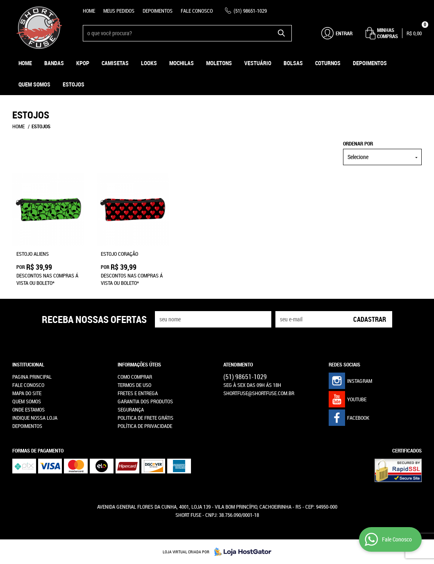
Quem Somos (34, 84)
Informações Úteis (139, 364)
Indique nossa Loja (34, 417)
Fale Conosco (197, 10)
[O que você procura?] (281, 33)
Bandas (54, 63)
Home (89, 10)
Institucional (28, 364)
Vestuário (257, 63)
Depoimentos (158, 10)
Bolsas (293, 63)
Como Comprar (135, 376)
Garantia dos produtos (145, 401)
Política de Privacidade (145, 426)
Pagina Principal (32, 376)
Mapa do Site (26, 393)
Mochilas (181, 63)
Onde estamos (28, 409)
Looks (149, 63)
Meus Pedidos (118, 10)
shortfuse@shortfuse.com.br (258, 393)
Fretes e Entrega (138, 393)
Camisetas (115, 63)
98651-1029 (250, 10)
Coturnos (328, 63)
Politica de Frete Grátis (145, 417)
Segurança (131, 409)
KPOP (82, 63)
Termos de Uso (134, 385)
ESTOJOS (73, 84)
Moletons (219, 63)
